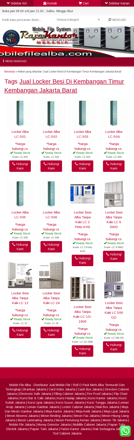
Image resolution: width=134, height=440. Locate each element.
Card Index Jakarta (62, 389)
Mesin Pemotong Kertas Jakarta (78, 420)
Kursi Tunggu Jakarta (102, 402)
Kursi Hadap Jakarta (71, 398)
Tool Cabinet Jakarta (67, 433)
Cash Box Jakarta (90, 389)
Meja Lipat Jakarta (116, 411)
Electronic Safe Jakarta (35, 393)
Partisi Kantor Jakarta (76, 429)
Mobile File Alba (20, 385)
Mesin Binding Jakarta (56, 416)
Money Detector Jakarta (54, 424)
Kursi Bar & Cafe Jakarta (37, 398)
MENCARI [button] (117, 20)
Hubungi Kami (20, 166)
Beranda (9, 71)
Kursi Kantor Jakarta (102, 398)
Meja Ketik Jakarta (88, 411)
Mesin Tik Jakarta (115, 420)
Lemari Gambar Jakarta (43, 407)
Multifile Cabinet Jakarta (89, 424)
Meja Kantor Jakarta (59, 411)
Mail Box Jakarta (107, 407)
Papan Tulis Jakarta (44, 429)
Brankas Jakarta (34, 389)
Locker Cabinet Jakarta (78, 407)
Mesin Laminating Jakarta (35, 420)
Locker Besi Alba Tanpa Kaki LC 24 (51, 298)
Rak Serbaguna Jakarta (109, 429)
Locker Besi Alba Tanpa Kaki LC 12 (20, 298)
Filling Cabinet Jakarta (69, 393)
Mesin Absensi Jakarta (23, 416)
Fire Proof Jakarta (99, 393)
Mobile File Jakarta (22, 424)
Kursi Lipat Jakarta (41, 402)
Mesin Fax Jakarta (87, 416)
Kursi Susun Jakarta (70, 402)
